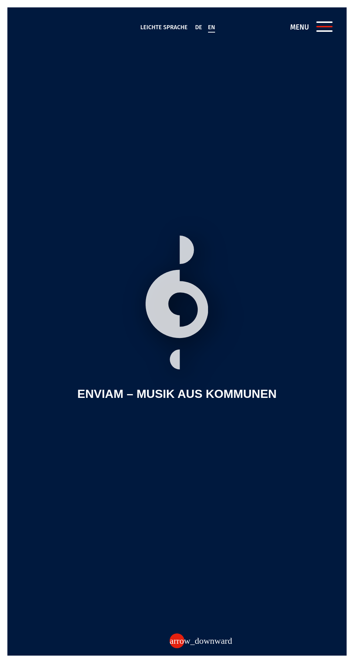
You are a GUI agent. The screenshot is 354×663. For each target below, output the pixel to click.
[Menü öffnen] (324, 26)
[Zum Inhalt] (177, 640)
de (198, 27)
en (211, 27)
